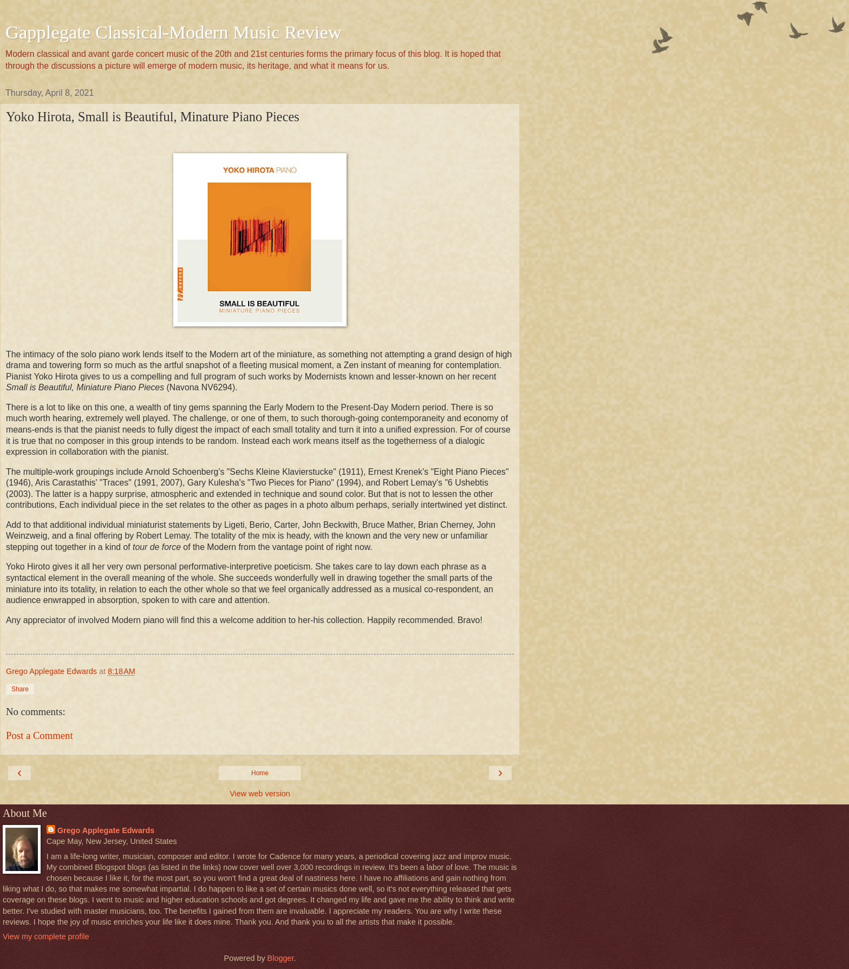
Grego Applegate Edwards (105, 830)
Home (260, 773)
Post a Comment (39, 735)
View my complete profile (46, 936)
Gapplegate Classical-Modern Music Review (173, 32)
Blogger (280, 958)
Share (20, 689)
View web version (260, 793)
